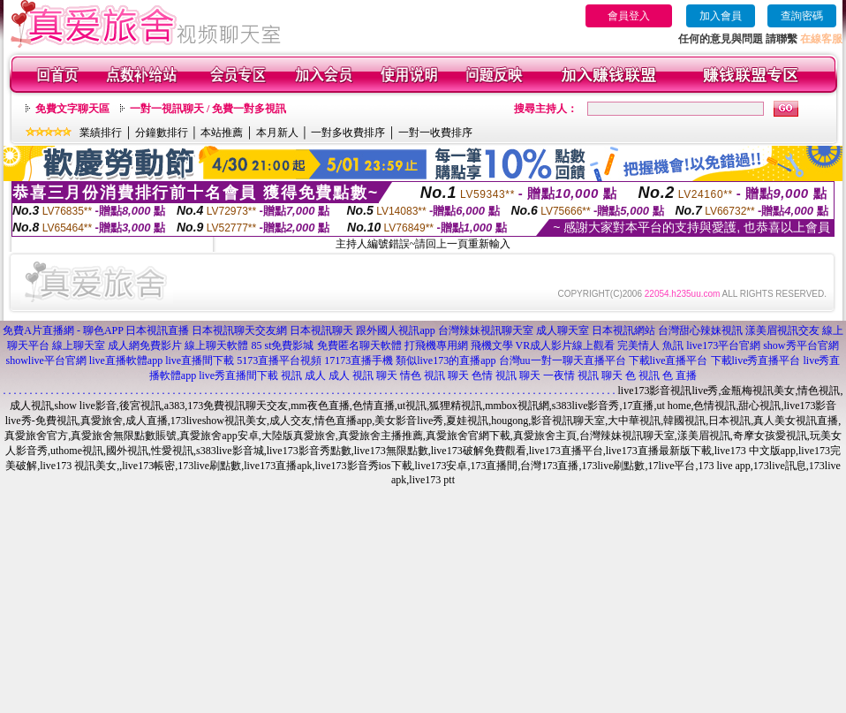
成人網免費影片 (145, 345)
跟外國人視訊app (395, 330)
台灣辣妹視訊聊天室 (485, 330)
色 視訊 (642, 375)
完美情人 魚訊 (650, 345)
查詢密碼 (802, 16)
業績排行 (100, 132)
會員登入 (629, 16)
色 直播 (679, 375)
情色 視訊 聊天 (434, 375)
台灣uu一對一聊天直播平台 (562, 360)
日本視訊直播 (157, 330)
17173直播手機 (358, 360)
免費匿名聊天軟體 (359, 345)
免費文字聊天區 (72, 108)
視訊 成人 (303, 375)
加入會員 (720, 16)
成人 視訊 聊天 (363, 375)
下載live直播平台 (668, 360)
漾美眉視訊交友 (782, 330)
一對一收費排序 (435, 132)
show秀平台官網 (800, 345)
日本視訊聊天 (321, 330)
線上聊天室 (78, 345)
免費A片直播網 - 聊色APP (63, 330)
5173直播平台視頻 (279, 360)
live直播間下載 (199, 360)
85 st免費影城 (282, 345)
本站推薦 (221, 132)
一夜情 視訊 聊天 (583, 375)
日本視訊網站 (623, 330)
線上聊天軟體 (216, 345)
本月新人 (277, 132)
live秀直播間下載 (238, 375)
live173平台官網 (723, 345)
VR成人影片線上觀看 (566, 345)
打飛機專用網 (436, 345)
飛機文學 (492, 345)
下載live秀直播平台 (756, 360)
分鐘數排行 (161, 132)
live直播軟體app (125, 360)
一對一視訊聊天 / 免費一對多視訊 (208, 108)
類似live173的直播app (445, 360)
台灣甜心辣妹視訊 (700, 330)
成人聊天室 (562, 330)
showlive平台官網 (46, 360)
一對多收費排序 (348, 132)
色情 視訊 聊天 (506, 375)
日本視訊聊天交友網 (239, 330)
